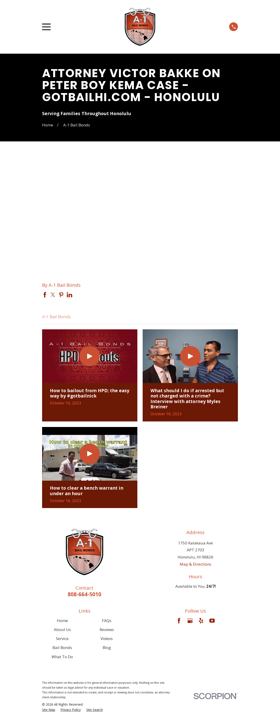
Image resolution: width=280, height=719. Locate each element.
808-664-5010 (84, 594)
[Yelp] (201, 620)
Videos (107, 638)
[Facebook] (179, 620)
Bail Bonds (62, 647)
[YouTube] (212, 620)
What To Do (62, 656)
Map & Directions (195, 564)
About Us (62, 629)
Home (62, 620)
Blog (107, 647)
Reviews (107, 629)
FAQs (106, 620)
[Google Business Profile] (190, 620)
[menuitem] (48, 709)
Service (62, 638)
